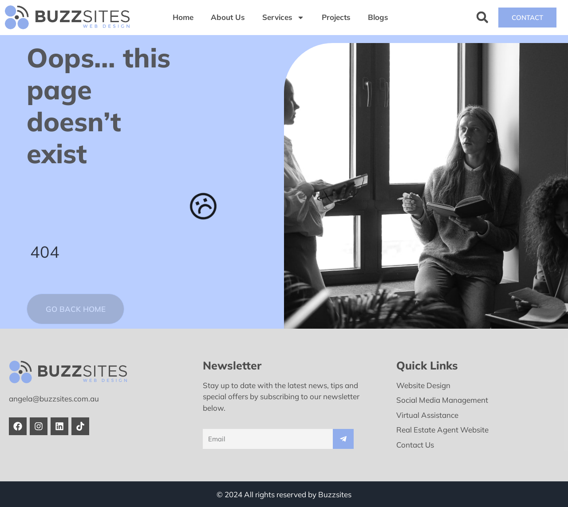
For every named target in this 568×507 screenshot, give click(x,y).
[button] (482, 17)
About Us (228, 17)
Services (283, 17)
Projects (336, 17)
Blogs (378, 17)
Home (183, 17)
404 (45, 251)
